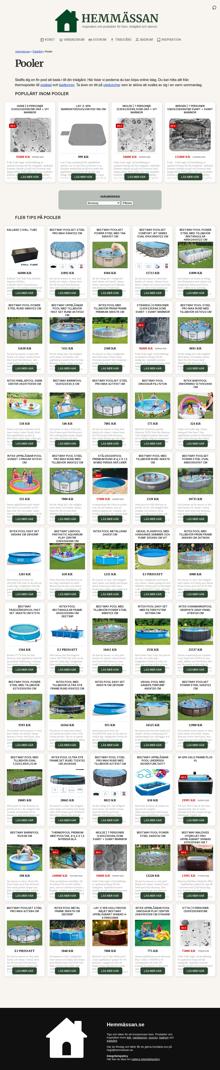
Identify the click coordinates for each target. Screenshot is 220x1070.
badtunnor (66, 85)
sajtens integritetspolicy (145, 1059)
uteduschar (111, 85)
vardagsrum (140, 1037)
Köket (47, 40)
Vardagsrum (71, 40)
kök (129, 1037)
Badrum (144, 40)
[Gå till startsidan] (107, 21)
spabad (46, 85)
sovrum (153, 1037)
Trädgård (120, 40)
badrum (163, 1037)
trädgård (112, 1040)
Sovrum (97, 40)
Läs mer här (30, 176)
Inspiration (169, 40)
